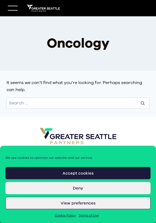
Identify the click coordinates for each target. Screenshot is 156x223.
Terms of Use (89, 215)
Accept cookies (78, 173)
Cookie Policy (65, 215)
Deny (78, 188)
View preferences (78, 203)
